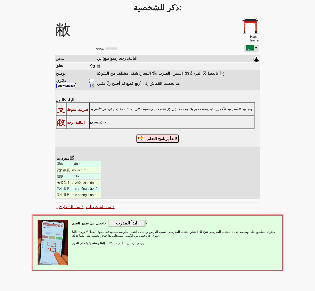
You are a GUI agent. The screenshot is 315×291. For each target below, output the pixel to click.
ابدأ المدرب (126, 222)
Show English (66, 85)
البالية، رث (76, 122)
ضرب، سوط (77, 109)
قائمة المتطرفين (70, 206)
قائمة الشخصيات (100, 206)
